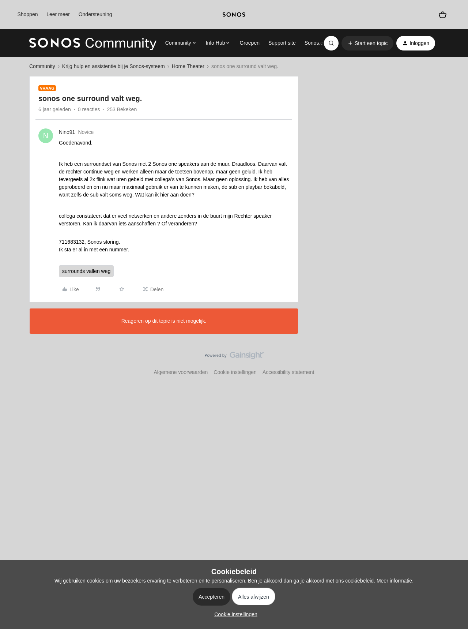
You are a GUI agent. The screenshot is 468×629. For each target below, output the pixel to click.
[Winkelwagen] (442, 15)
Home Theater (188, 66)
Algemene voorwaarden (181, 372)
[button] (367, 43)
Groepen (249, 43)
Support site (282, 43)
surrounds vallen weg (86, 271)
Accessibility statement (288, 372)
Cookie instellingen (235, 372)
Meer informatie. (395, 581)
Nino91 (67, 132)
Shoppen (27, 14)
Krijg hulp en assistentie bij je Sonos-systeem (113, 66)
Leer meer (58, 14)
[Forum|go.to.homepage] (92, 43)
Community (42, 66)
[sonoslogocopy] (234, 14)
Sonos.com (317, 43)
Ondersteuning (95, 14)
